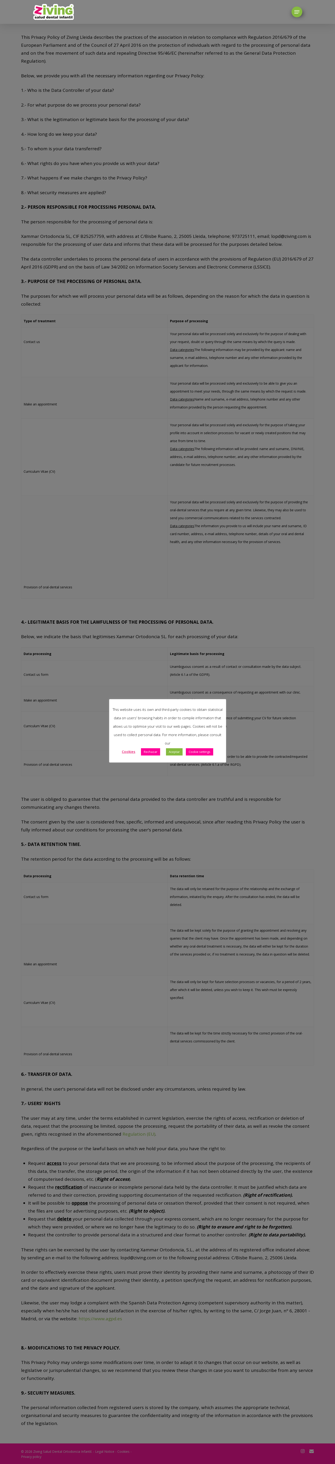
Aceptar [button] (174, 752)
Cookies (128, 751)
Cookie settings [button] (199, 752)
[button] (297, 12)
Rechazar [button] (150, 752)
